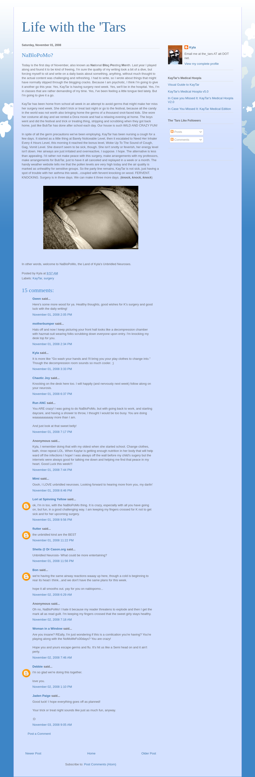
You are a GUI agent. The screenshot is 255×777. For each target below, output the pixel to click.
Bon (35, 570)
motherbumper (43, 323)
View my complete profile (201, 64)
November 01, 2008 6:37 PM (52, 394)
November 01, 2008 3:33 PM (52, 369)
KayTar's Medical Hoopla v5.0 (188, 91)
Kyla (36, 353)
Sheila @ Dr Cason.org (49, 549)
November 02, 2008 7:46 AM (52, 657)
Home (91, 753)
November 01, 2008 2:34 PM (52, 344)
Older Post (148, 753)
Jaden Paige (42, 695)
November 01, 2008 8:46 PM (52, 490)
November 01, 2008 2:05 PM (52, 314)
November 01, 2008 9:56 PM (52, 519)
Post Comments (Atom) (100, 764)
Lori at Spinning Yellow (50, 499)
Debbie (38, 666)
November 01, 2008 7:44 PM (52, 470)
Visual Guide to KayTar (183, 84)
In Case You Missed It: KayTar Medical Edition (199, 109)
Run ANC (39, 403)
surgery (49, 278)
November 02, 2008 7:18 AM (52, 619)
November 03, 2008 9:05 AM (52, 724)
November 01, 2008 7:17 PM (52, 432)
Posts (176, 132)
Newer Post (33, 753)
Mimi (36, 478)
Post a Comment (39, 733)
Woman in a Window (48, 628)
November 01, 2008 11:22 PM (53, 540)
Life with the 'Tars (74, 27)
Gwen (37, 298)
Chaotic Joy (41, 378)
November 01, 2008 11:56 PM (53, 561)
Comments (180, 139)
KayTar (37, 278)
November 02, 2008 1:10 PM (52, 686)
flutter (37, 528)
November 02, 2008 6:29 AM (52, 594)
